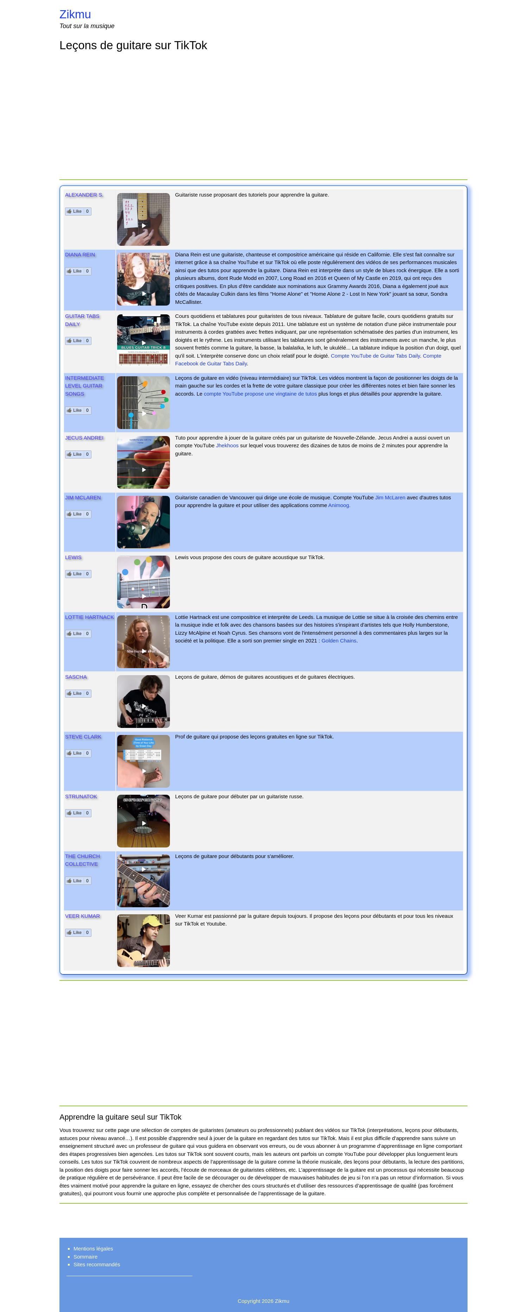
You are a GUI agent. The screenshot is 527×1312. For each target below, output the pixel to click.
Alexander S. (84, 195)
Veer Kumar (82, 916)
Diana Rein (80, 254)
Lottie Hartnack (89, 617)
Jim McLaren (83, 497)
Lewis (73, 557)
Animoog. (339, 505)
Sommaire (85, 1257)
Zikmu (75, 14)
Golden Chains (339, 641)
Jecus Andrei (84, 438)
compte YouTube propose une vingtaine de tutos (260, 394)
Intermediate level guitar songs (84, 386)
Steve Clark (83, 737)
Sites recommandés (97, 1264)
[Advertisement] (263, 117)
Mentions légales (93, 1249)
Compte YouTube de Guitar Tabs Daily (375, 356)
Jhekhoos (227, 445)
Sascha (76, 677)
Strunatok (81, 796)
